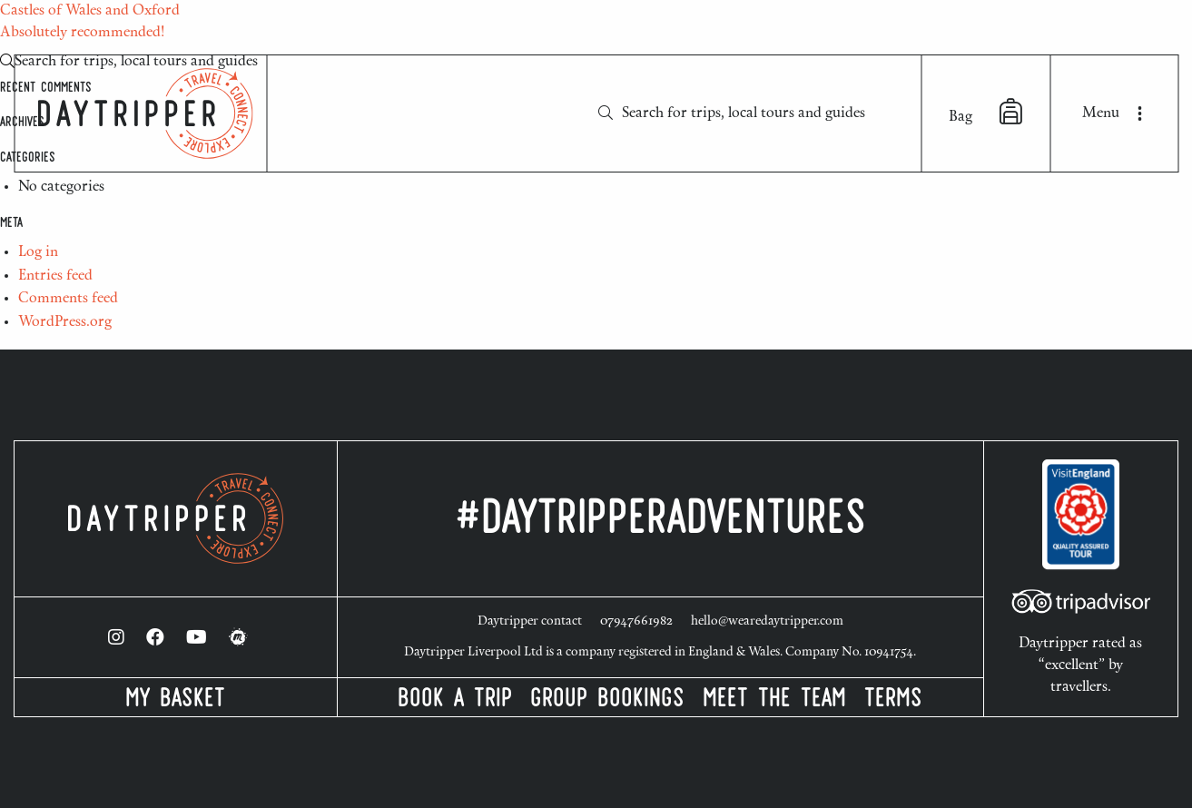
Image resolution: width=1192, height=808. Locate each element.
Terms (893, 700)
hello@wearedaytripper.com (767, 622)
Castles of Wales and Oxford (90, 11)
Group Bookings (607, 700)
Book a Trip (455, 700)
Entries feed (55, 276)
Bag (985, 111)
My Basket (175, 700)
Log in (38, 252)
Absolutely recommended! (82, 32)
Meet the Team (774, 700)
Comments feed (68, 298)
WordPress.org (65, 322)
